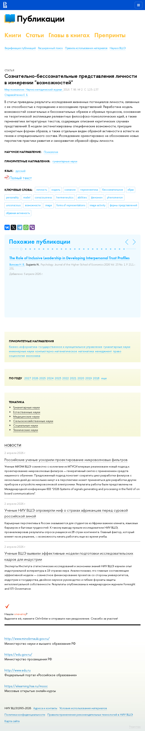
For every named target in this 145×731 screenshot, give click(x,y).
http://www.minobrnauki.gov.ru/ (27, 638)
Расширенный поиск (50, 48)
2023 (58, 378)
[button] (21, 249)
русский (20, 171)
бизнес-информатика (23, 347)
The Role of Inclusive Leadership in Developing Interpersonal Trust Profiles (69, 257)
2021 (73, 378)
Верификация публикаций (20, 48)
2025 (42, 378)
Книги (12, 35)
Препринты (110, 35)
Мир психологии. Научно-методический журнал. (33, 89)
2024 (50, 378)
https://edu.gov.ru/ (18, 654)
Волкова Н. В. (17, 264)
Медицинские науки (26, 416)
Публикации (40, 18)
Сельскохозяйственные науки (33, 421)
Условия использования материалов (83, 708)
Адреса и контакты (45, 708)
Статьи (35, 35)
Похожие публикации (39, 241)
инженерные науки (21, 351)
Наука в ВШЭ (118, 48)
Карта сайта (11, 721)
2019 (88, 378)
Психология (51, 152)
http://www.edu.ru (17, 670)
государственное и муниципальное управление (70, 347)
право (117, 351)
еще (104, 378)
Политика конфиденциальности (24, 715)
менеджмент (103, 351)
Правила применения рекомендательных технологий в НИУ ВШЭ (90, 715)
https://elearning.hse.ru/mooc (26, 686)
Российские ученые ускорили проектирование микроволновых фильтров (66, 459)
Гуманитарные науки (26, 407)
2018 (96, 378)
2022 (65, 378)
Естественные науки (26, 412)
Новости (12, 445)
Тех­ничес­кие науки (25, 430)
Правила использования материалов (86, 48)
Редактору (135, 726)
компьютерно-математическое (56, 351)
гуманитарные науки (116, 347)
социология (17, 356)
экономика (33, 356)
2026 (35, 378)
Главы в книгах (69, 35)
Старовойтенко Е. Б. (16, 95)
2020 (81, 378)
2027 (27, 378)
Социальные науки (25, 425)
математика (86, 351)
